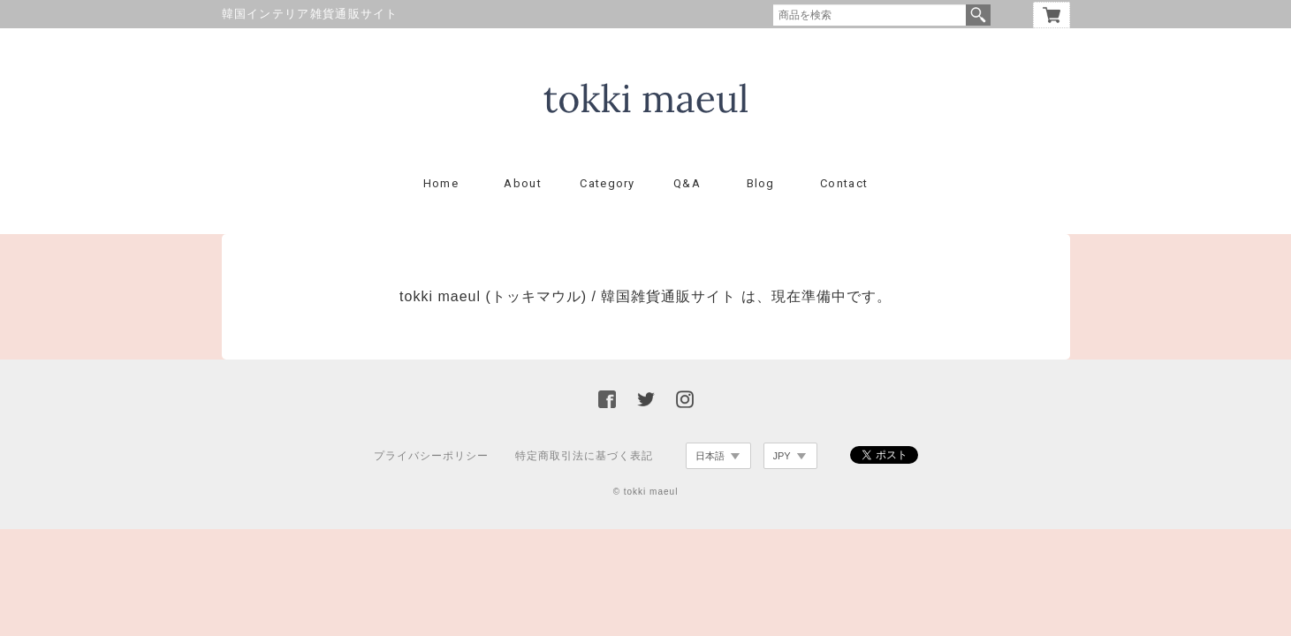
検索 (978, 15)
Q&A (687, 183)
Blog (761, 183)
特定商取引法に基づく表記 (584, 456)
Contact (844, 183)
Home (441, 183)
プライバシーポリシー (431, 456)
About (523, 183)
